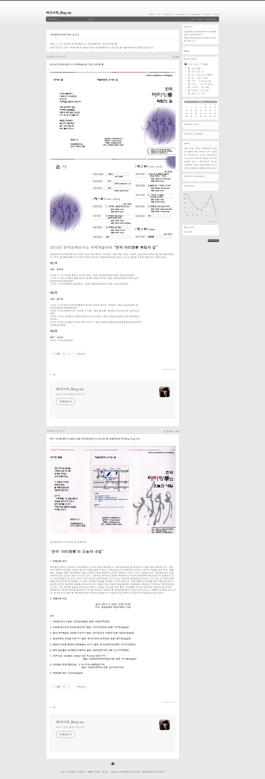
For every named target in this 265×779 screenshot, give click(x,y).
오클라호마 (207, 148)
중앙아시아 (210, 168)
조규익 (202, 154)
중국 (191, 148)
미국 (208, 151)
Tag (158, 14)
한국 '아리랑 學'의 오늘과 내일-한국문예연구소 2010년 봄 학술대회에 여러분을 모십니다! (108, 47)
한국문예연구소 (207, 164)
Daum (137, 771)
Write (215, 14)
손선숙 (196, 164)
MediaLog (168, 14)
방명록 (90, 771)
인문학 (198, 158)
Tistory (160, 771)
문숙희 (202, 151)
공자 (196, 151)
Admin (207, 14)
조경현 (205, 158)
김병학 (195, 168)
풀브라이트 (204, 161)
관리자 (97, 771)
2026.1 (200, 102)
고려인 (198, 148)
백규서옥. (188, 232)
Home (152, 14)
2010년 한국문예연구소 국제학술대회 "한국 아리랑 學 (90, 43)
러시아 (191, 158)
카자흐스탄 (193, 154)
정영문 (187, 161)
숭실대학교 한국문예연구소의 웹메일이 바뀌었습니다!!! (200, 33)
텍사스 (195, 161)
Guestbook (196, 14)
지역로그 (81, 771)
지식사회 (213, 158)
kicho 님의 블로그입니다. (70, 394)
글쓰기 (105, 771)
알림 (177, 57)
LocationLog (181, 14)
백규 (189, 168)
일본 (186, 148)
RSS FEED (216, 240)
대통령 (202, 168)
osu (186, 158)
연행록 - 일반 (173, 431)
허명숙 (190, 151)
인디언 (214, 161)
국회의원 (188, 164)
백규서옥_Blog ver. (59, 12)
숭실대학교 (212, 154)
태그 (63, 771)
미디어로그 (71, 771)
